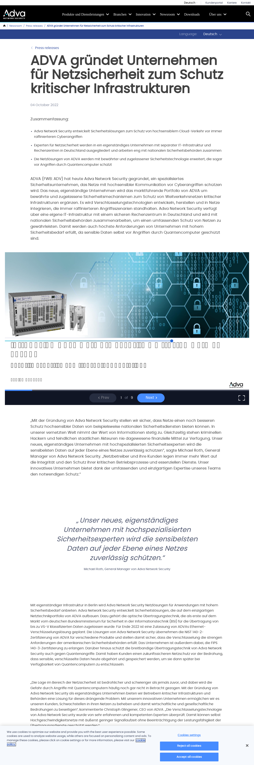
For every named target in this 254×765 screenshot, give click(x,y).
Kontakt (246, 2)
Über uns (215, 14)
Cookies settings (189, 736)
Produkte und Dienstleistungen (83, 14)
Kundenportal (214, 2)
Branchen (119, 14)
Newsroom (167, 14)
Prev (103, 398)
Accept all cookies (189, 758)
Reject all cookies (189, 747)
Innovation (143, 14)
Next (151, 398)
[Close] (247, 747)
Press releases (34, 26)
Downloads (192, 14)
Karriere (232, 2)
